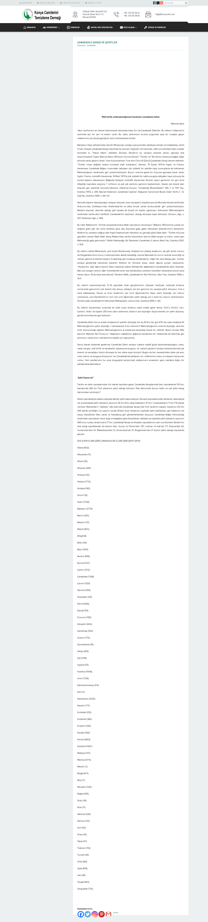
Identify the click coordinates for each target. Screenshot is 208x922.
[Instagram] (94, 914)
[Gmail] (108, 914)
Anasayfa (81, 45)
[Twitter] (87, 914)
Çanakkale (91, 45)
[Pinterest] (101, 914)
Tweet (115, 913)
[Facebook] (81, 914)
